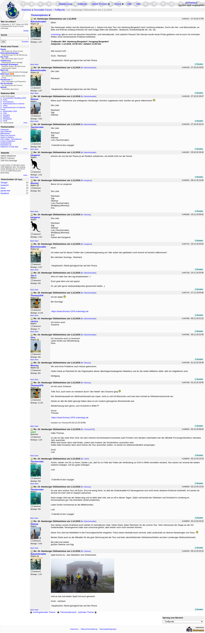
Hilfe (129, 4)
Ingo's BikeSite (6, 131)
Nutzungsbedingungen (108, 629)
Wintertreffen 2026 (10, 111)
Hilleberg (6, 117)
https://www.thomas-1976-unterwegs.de (69, 311)
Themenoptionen (41, 15)
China (5, 106)
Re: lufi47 (84, 459)
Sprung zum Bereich (173, 618)
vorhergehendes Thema (42, 612)
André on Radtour (7, 137)
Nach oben (34, 64)
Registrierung (65, 4)
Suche (117, 4)
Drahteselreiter (6, 143)
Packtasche (7, 119)
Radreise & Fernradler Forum (37, 10)
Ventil (5, 121)
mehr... (26, 123)
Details (26, 31)
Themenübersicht (66, 612)
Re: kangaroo (86, 180)
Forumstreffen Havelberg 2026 (14, 98)
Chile (5, 113)
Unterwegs (56, 34)
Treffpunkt (59, 10)
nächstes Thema (87, 612)
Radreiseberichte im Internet (13, 104)
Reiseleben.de (5, 145)
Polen (5, 100)
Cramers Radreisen (7, 141)
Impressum (74, 629)
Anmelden (191, 2)
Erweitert (25, 42)
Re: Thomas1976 (87, 429)
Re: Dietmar (85, 551)
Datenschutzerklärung (89, 629)
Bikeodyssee (5, 133)
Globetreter (4, 130)
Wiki (138, 4)
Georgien (6, 115)
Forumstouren (8, 102)
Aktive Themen (99, 4)
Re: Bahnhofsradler (88, 68)
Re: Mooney (85, 215)
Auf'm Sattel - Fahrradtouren (11, 139)
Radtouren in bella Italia (9, 147)
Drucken (199, 64)
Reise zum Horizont (7, 135)
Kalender (82, 4)
